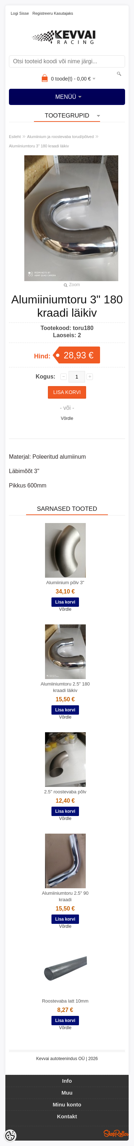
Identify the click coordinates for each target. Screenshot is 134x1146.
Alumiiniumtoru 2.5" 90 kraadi (65, 896)
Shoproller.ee (116, 1133)
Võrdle (67, 418)
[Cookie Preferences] (10, 1135)
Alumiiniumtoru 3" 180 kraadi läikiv (39, 146)
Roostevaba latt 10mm (65, 1001)
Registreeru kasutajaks (53, 13)
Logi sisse (20, 13)
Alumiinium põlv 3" (65, 582)
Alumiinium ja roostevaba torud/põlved (60, 136)
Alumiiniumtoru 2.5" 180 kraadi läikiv (65, 687)
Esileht (15, 136)
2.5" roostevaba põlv (65, 791)
